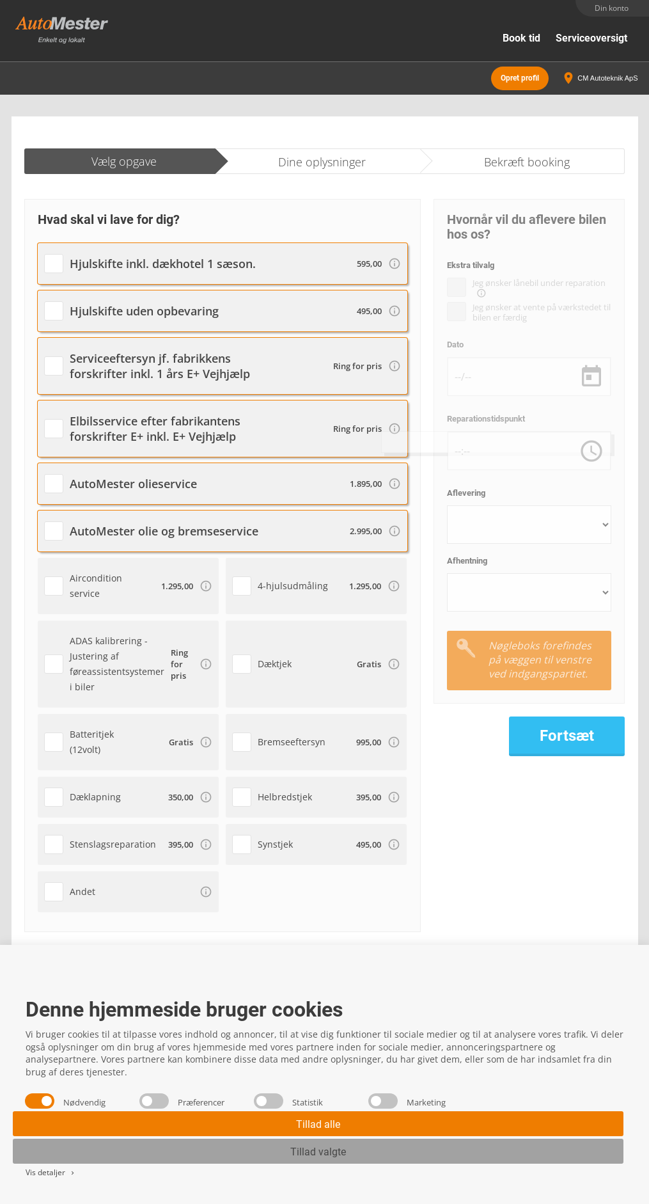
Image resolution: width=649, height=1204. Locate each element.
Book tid (521, 38)
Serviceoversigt (591, 38)
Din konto (612, 8)
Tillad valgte (318, 1152)
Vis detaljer (51, 1172)
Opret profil (520, 76)
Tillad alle (318, 1124)
